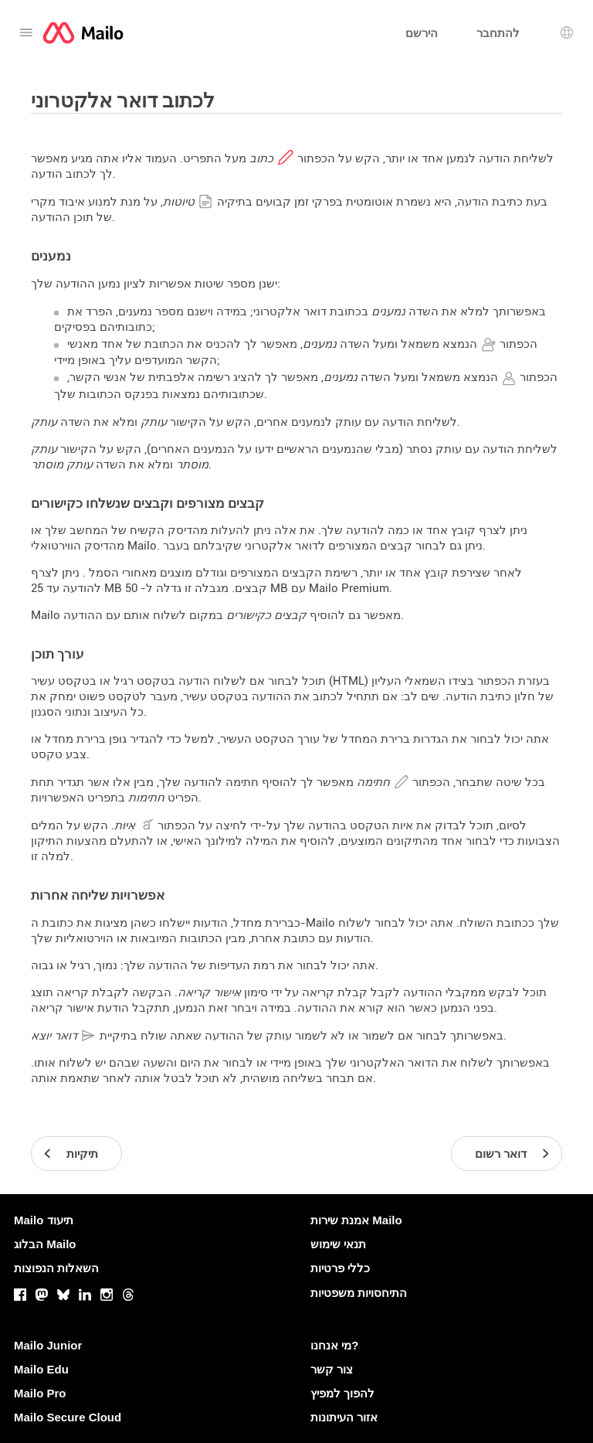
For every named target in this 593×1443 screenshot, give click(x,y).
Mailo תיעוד (43, 1220)
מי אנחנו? (334, 1345)
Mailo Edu (41, 1369)
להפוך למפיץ (342, 1393)
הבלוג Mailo (45, 1244)
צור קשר (331, 1369)
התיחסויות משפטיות (358, 1292)
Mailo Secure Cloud (67, 1417)
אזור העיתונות (344, 1417)
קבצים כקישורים (266, 615)
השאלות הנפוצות (56, 1268)
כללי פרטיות (340, 1268)
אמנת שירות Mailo (356, 1220)
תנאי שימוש (338, 1244)
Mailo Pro (40, 1393)
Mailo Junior (48, 1345)
